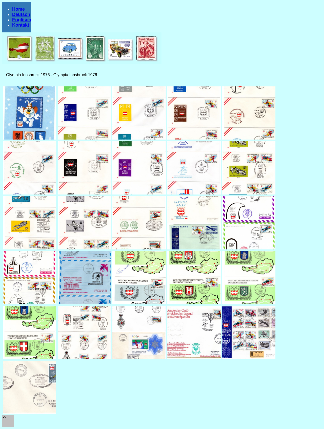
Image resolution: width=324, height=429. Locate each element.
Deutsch (21, 14)
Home (18, 9)
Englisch (21, 19)
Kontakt (20, 25)
